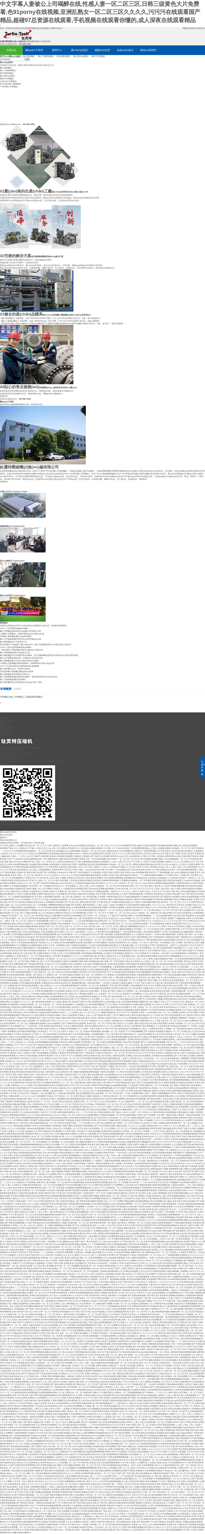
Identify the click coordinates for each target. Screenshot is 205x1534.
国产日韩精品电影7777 (92, 1379)
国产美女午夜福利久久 (97, 1037)
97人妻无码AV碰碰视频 (178, 1139)
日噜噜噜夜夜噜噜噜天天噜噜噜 (24, 910)
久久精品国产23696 (136, 1085)
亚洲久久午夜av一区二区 (71, 1031)
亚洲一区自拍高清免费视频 (172, 1330)
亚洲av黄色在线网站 (116, 964)
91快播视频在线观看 (153, 1471)
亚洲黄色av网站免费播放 (120, 969)
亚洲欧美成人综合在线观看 (168, 1190)
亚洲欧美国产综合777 (27, 1505)
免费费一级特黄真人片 (175, 1045)
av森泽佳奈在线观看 (86, 894)
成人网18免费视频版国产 (95, 1004)
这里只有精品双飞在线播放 (47, 1489)
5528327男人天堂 (51, 1134)
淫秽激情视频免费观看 (36, 1460)
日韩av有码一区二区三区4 (167, 1492)
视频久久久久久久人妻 (68, 932)
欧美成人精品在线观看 (170, 1247)
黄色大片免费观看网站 (39, 853)
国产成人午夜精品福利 (81, 1225)
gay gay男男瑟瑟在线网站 (86, 996)
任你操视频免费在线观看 (124, 975)
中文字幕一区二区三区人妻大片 (83, 1091)
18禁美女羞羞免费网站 (9, 1409)
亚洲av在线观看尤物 (79, 1317)
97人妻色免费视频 (148, 851)
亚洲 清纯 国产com (20, 1312)
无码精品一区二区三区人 (118, 1128)
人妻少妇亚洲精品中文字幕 (88, 918)
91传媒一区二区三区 (121, 1304)
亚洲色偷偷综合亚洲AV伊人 (28, 1239)
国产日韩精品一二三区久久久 (154, 1392)
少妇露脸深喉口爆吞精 (109, 1050)
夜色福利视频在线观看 (77, 1244)
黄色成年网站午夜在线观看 (82, 1287)
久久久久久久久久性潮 (56, 1398)
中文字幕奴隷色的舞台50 (128, 1352)
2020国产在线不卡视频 (153, 996)
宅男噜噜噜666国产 (99, 1080)
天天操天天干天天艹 (118, 1285)
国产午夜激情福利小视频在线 (161, 937)
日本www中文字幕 (64, 872)
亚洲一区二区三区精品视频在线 (59, 967)
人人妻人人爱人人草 (177, 867)
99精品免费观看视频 (187, 1352)
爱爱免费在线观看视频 (181, 1091)
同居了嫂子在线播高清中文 (185, 910)
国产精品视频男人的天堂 (182, 1231)
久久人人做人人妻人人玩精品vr (188, 1414)
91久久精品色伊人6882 (106, 1368)
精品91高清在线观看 (166, 940)
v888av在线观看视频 (189, 897)
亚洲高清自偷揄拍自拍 (85, 883)
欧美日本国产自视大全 (181, 1128)
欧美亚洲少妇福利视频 (16, 1088)
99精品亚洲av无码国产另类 (155, 1519)
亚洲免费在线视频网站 (44, 1457)
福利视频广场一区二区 (68, 910)
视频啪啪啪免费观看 (117, 1064)
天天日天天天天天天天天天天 (141, 889)
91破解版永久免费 (12, 956)
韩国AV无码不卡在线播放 (116, 1452)
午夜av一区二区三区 (153, 1260)
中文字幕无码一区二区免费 (50, 1336)
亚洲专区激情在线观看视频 (164, 1112)
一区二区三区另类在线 (188, 859)
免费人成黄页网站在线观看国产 (67, 1379)
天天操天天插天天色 (101, 959)
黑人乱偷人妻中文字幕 (141, 1198)
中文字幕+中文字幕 (160, 1004)
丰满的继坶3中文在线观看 (190, 1382)
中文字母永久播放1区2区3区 (105, 1328)
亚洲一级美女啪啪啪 (54, 1171)
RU (203, 28)
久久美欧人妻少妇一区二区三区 (166, 1021)
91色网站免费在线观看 (141, 1004)
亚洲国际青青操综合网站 (55, 1411)
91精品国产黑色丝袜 (184, 1217)
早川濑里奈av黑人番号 (125, 1015)
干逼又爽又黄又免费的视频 (107, 932)
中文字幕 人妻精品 (155, 856)
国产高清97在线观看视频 (79, 1268)
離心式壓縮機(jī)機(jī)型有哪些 (13, 679)
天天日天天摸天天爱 (195, 1452)
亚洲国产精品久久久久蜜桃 (172, 1484)
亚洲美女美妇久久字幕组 (53, 891)
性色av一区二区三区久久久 (109, 1527)
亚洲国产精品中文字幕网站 (98, 1441)
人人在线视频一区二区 (65, 1462)
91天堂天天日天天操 (36, 1198)
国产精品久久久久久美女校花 (154, 907)
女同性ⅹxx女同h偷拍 (148, 1012)
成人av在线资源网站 (156, 1293)
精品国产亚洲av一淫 (88, 1527)
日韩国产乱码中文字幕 (54, 1250)
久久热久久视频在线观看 (160, 848)
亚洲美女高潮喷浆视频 (84, 1473)
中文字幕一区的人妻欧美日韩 (24, 1481)
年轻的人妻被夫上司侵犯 (23, 1166)
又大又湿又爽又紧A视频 (43, 1266)
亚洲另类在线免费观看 (138, 1244)
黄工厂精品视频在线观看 (115, 1279)
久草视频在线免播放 (128, 880)
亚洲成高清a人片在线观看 (122, 1021)
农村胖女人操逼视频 (104, 1274)
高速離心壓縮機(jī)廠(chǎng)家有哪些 (16, 636)
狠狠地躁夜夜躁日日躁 (127, 950)
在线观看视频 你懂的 (161, 924)
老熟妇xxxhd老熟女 (142, 1212)
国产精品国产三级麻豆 (105, 1066)
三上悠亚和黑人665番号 (105, 1255)
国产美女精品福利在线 (193, 1144)
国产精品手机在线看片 (27, 999)
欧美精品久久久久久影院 (28, 1115)
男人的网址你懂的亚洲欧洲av (141, 864)
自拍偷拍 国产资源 (196, 1201)
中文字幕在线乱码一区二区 (20, 1215)
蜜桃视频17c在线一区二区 (32, 1136)
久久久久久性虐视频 (73, 1136)
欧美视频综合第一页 (130, 956)
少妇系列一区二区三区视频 (97, 1206)
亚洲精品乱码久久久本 (99, 1039)
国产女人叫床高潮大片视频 (150, 999)
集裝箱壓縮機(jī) (63, 56)
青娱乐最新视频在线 (111, 1058)
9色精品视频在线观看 (126, 1368)
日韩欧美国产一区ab (168, 1363)
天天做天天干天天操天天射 (84, 1282)
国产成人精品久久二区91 (75, 891)
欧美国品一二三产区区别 (43, 1150)
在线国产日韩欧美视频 (75, 1163)
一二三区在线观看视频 (161, 915)
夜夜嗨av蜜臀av (190, 1182)
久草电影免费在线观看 (83, 1217)
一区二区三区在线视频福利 (11, 878)
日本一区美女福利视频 (95, 859)
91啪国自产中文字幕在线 (35, 1317)
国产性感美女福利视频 (24, 1495)
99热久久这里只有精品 (61, 1419)
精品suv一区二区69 (43, 1511)
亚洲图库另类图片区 (191, 1188)
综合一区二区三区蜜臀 (167, 1012)
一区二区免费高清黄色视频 (149, 880)
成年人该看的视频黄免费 (19, 1436)
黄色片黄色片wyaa (20, 1091)
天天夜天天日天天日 (167, 1163)
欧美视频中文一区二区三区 (142, 1430)
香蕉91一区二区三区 (57, 959)
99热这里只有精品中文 (116, 1505)
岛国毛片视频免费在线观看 (81, 929)
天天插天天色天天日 (29, 1336)
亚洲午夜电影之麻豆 (53, 1064)
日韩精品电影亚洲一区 (83, 1045)
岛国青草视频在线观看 (98, 1190)
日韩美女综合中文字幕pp (83, 1104)
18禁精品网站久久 (186, 1050)
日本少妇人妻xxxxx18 (168, 1171)
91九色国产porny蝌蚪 (99, 1285)
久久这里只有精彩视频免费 (172, 886)
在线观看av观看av (139, 1390)
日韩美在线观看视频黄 (81, 948)
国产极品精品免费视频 (162, 899)
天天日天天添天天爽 (178, 1004)
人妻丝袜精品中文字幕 (12, 1274)
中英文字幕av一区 (80, 870)
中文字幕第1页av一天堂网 (174, 875)
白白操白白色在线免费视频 (165, 1454)
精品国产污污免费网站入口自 (135, 994)
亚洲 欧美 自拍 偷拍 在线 (149, 977)
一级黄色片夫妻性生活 (105, 1357)
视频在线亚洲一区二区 (133, 1228)
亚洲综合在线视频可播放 (72, 961)
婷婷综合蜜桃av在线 (91, 1056)
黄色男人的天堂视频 (134, 1436)
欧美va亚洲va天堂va (96, 1180)
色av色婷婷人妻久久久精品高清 (87, 1150)
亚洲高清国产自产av (105, 972)
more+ (2, 628)
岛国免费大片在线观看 (117, 1295)
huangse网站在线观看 (12, 889)
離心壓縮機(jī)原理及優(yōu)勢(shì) (15, 674)
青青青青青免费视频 (193, 1298)
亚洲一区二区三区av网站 (23, 1314)
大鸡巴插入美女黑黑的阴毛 (46, 1406)
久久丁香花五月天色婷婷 (116, 915)
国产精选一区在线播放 (160, 942)
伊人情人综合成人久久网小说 (47, 1155)
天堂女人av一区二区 (119, 959)
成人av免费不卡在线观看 (192, 1120)
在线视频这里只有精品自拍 (135, 878)
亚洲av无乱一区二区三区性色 (99, 1023)
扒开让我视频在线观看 (40, 1365)
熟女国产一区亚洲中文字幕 (155, 1139)
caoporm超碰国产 (54, 1023)
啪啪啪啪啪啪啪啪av (181, 1080)
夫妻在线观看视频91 (71, 1147)
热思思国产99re (149, 1225)
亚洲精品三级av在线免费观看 (138, 1056)
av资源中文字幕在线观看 (79, 1454)
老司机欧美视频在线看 (20, 1196)
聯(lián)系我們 (148, 50)
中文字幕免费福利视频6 (161, 1153)
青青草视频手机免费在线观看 (138, 964)
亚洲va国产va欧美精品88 (120, 1317)
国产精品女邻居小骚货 (63, 994)
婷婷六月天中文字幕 (157, 988)
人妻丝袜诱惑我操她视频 (189, 1338)
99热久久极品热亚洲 (134, 1139)
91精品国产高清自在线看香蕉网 (54, 1204)
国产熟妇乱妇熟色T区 (109, 1136)
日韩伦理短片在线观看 (52, 1177)
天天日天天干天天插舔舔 (127, 1012)
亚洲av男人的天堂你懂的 (87, 1360)
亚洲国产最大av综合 (123, 1274)
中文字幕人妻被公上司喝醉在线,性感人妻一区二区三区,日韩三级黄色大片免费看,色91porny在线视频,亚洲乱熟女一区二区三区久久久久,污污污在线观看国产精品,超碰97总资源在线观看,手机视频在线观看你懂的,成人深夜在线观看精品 (100, 12)
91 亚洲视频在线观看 (100, 1231)
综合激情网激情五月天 (67, 1395)
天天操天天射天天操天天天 (130, 1328)
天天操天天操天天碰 (184, 1212)
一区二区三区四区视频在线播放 (110, 1147)
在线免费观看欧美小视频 (55, 1223)
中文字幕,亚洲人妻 (43, 1433)
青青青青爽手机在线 (11, 948)
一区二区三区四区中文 (72, 1177)
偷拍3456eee (114, 1080)
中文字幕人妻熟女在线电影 (120, 1190)
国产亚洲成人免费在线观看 (82, 905)
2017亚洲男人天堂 (37, 1279)
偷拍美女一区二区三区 (90, 851)
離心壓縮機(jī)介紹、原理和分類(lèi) (15, 669)
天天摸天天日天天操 (39, 899)
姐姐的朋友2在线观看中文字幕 (123, 1007)
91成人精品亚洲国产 (184, 1433)
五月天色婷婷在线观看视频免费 (110, 1134)
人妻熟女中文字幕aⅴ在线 (29, 848)
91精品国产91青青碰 (167, 1468)
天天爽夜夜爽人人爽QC (187, 1514)
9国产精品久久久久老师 (123, 1023)
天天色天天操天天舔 (141, 983)
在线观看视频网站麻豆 (48, 1392)
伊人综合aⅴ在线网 (24, 1010)
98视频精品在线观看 (62, 1225)
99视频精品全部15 (148, 1142)
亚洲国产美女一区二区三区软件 (87, 1209)
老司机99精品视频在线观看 (53, 907)
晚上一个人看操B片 (13, 1387)
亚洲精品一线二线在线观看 (84, 897)
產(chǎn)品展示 (79, 50)
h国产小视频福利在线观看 (178, 1277)
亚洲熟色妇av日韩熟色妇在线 (54, 983)
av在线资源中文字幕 (137, 856)
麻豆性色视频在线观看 (178, 1409)
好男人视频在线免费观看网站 (126, 926)
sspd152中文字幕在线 (77, 1279)
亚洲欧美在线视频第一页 (109, 1360)
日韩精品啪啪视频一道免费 (121, 1039)
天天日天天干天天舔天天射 (163, 891)
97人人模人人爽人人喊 (84, 1363)
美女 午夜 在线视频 (64, 1158)
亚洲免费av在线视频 (8, 983)
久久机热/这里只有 (86, 934)
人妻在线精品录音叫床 (128, 999)
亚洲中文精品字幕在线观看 (27, 1330)
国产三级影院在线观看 (105, 924)
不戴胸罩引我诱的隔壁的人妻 (17, 1101)
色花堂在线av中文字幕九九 (26, 880)
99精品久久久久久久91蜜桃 (177, 862)
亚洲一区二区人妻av (32, 1274)
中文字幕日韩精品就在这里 (123, 1082)
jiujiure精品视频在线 (87, 910)
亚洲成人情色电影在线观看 (60, 856)
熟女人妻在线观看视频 (185, 891)
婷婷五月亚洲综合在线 (124, 1120)
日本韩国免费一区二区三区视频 (129, 980)
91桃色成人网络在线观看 (69, 1042)
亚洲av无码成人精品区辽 (29, 1206)
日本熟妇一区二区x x (19, 1225)
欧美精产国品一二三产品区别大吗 (76, 1069)
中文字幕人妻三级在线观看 (162, 983)
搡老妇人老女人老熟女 (20, 1053)
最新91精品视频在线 (161, 1185)
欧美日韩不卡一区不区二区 (42, 1101)
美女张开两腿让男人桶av (78, 1198)
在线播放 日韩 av (136, 1260)
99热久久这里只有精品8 (34, 1147)
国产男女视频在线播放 (30, 1306)
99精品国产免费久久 (119, 867)
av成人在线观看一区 (30, 1021)
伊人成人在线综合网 (130, 1481)
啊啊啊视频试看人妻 (154, 1376)
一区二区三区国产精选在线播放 (146, 1204)
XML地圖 (123, 824)
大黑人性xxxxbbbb (52, 1277)
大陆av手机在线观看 (130, 1042)
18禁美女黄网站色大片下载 (68, 862)
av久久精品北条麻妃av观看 (56, 1118)
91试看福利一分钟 (157, 953)
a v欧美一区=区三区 (78, 1021)
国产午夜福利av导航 (169, 1050)
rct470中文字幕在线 (16, 902)
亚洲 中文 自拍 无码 (128, 1411)
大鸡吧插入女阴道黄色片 (30, 891)
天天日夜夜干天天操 (89, 1169)
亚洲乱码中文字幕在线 (173, 996)
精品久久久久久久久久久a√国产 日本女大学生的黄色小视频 (165, 926)
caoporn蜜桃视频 (192, 1074)
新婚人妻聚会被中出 (143, 1021)
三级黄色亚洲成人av (184, 883)
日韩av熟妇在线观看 (93, 878)
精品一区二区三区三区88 (176, 1349)
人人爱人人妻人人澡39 (16, 996)
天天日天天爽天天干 (138, 1293)
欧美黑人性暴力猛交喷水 (177, 1099)
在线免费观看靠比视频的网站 (149, 975)
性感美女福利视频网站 (192, 1104)
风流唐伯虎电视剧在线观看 (189, 959)
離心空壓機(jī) (17, 697)
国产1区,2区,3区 (71, 902)
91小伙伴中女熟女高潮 (94, 1355)
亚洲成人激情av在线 (158, 1462)
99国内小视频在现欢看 (103, 1293)
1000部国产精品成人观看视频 (47, 915)
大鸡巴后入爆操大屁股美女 (16, 1212)
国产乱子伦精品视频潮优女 (129, 897)
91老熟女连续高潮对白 (117, 942)
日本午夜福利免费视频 (113, 878)
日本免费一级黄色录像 (107, 897)
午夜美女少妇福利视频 (40, 1126)
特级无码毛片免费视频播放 (169, 956)
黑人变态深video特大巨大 (95, 1309)
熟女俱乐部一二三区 (138, 1182)
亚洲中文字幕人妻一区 (181, 1441)
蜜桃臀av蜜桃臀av (176, 1295)
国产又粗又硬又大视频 (50, 1306)
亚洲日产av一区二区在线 (21, 1452)
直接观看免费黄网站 (54, 1449)
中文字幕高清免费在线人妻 (160, 1080)
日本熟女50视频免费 (43, 991)
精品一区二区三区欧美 (166, 967)
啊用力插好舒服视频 (148, 1481)
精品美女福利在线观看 (138, 1069)
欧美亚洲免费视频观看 (100, 1220)
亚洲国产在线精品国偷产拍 (41, 1120)
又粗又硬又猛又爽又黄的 (17, 950)
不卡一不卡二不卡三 (97, 1306)
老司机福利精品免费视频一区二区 (14, 1379)
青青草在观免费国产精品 (126, 1061)
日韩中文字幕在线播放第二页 (142, 948)
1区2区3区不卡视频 (105, 1120)
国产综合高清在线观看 (12, 1039)
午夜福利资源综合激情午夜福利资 (104, 1411)
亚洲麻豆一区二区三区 (18, 918)
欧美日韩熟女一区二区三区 (59, 1341)
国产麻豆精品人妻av (13, 967)
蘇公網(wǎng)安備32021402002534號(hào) (100, 824)
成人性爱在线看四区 (102, 1112)
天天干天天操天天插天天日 (63, 1010)
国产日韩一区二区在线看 (184, 1069)
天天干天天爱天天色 (87, 980)
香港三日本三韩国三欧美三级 (177, 853)
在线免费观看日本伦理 (146, 1066)
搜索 (27, 59)
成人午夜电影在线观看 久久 (86, 994)
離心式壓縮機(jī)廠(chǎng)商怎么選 (15, 652)
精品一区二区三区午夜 (48, 880)
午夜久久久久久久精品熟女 (60, 921)
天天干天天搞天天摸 (147, 1500)
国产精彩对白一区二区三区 (179, 907)
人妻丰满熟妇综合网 (119, 1373)
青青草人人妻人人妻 (134, 1422)
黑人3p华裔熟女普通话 (138, 1180)
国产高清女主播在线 (57, 1088)
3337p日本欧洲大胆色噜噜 (90, 1290)
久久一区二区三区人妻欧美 (83, 1419)
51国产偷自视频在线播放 (132, 1527)
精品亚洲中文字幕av (193, 1228)
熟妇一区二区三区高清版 (53, 1188)
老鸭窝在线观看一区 (143, 924)
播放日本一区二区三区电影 (18, 1444)
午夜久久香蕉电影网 (98, 1212)
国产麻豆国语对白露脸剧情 (52, 1471)
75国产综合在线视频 (46, 1360)
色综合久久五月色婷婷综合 (27, 1462)
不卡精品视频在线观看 (181, 1223)
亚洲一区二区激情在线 (89, 1382)
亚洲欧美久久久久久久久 (23, 991)
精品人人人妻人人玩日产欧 (103, 1225)
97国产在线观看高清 (80, 864)
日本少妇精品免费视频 (81, 1446)
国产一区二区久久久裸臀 (56, 1279)
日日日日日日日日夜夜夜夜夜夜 (152, 1271)
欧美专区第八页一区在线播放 (62, 886)
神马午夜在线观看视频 (16, 1460)
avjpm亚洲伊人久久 (194, 1325)
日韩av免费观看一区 (65, 924)
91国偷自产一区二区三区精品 (109, 910)
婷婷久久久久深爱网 (148, 1155)
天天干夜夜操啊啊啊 (134, 1031)
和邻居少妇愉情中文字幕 (37, 1244)
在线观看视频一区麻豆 (9, 1107)
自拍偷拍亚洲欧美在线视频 (145, 1163)
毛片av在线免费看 (175, 961)
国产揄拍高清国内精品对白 (11, 1376)
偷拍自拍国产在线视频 (127, 1029)
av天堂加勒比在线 (24, 1419)
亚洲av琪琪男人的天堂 (140, 853)
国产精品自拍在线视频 (96, 1109)
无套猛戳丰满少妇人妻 (174, 1053)
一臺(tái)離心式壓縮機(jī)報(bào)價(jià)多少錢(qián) (21, 650)
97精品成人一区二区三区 (114, 1053)
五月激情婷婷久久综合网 (120, 1198)
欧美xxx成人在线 (98, 1454)
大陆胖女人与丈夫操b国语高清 (153, 1287)
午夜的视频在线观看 (21, 1126)
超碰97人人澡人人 (102, 867)
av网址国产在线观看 (188, 1166)
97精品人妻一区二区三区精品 (143, 1425)
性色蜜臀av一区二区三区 (87, 1314)
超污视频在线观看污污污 (86, 1142)
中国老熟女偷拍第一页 (9, 1500)
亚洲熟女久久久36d (169, 1328)
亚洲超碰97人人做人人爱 (110, 862)
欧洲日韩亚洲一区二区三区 (11, 1301)
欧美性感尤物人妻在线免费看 (37, 1400)
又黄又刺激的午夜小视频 (135, 1449)
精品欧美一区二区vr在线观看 (86, 1271)
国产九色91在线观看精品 (29, 932)
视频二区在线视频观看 (168, 859)
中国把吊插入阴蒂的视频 (21, 1007)
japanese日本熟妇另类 (96, 1390)
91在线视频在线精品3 (99, 1198)
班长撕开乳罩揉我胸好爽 (63, 1298)
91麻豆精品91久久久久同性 (148, 1015)
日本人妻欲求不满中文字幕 (192, 1015)
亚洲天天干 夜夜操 (53, 1387)
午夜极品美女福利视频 (73, 889)
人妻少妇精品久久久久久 (49, 985)
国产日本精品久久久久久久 (11, 1048)
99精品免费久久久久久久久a (152, 905)
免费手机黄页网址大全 (149, 1050)
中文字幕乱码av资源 (11, 1021)
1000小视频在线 (30, 1012)
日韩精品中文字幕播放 (103, 975)
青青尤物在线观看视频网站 (100, 1322)
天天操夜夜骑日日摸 (151, 1266)
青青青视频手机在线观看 (116, 1250)
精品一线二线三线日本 (56, 1180)
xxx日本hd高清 (20, 1398)
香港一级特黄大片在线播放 (44, 1174)
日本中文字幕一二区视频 (59, 1409)
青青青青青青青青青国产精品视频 (174, 1444)
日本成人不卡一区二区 (26, 883)
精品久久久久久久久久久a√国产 (35, 1484)
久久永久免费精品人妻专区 (118, 1026)
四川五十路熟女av (80, 991)
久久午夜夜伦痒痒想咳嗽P (66, 1029)
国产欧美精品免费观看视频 (27, 1258)
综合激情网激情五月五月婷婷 (61, 996)
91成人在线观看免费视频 (126, 1002)
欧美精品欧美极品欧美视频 (61, 853)
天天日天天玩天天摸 (165, 1446)
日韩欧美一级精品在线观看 (188, 1115)
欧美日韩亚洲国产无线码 (74, 859)
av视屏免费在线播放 (177, 1436)
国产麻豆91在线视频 (41, 1082)
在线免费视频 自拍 (150, 1465)
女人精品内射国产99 (62, 1002)
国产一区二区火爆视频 (187, 1123)
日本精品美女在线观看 (150, 1072)
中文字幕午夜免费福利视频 (18, 972)
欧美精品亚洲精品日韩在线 (88, 880)
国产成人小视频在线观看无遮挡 (74, 1277)
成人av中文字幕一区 (38, 1312)
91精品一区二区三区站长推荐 (150, 1007)
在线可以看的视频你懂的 (165, 934)
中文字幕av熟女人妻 (165, 851)
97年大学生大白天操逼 (158, 1018)
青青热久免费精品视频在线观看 (161, 883)
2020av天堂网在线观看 (100, 1260)
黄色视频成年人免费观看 (73, 1004)
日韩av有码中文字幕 (44, 1074)
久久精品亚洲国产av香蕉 (63, 1061)
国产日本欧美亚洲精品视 (47, 883)
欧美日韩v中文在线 (126, 1460)
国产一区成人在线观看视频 (131, 1093)
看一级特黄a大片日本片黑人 (26, 1169)
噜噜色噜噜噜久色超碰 (24, 1433)
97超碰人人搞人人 (85, 1015)
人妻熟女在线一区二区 (118, 1069)
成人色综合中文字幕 (148, 1123)
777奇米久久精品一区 (77, 1037)
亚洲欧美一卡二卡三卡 (146, 1365)
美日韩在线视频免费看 (136, 1279)
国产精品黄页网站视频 (117, 1037)
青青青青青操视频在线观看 (91, 1201)
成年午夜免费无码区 (166, 1500)
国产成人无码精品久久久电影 (88, 1139)
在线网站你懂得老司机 (136, 1441)
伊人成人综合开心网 (49, 1427)
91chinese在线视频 (8, 999)
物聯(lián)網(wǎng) (191, 28)
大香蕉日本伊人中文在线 (34, 878)
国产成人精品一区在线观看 (162, 1212)
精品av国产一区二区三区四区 (163, 1252)
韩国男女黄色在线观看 (56, 1460)
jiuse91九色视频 (188, 999)
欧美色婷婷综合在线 (18, 1271)
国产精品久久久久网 (47, 980)
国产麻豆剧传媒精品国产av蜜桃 (42, 918)
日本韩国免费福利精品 (171, 1134)
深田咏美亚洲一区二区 (179, 1101)
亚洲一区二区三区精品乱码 (145, 1109)
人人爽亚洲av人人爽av (124, 1403)
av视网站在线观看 (53, 1147)
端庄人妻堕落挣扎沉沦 (50, 1072)
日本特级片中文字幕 (86, 972)
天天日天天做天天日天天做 (135, 1495)
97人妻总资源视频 (92, 1131)
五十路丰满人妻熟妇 (136, 1196)
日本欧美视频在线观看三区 (25, 1037)
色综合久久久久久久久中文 (165, 921)
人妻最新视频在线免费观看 (124, 967)
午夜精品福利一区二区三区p (106, 1104)
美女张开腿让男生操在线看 (107, 894)
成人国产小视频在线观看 (26, 913)
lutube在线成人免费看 (39, 1091)
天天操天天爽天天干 (175, 1298)
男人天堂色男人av (194, 875)
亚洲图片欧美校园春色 (12, 1177)
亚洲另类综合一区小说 (137, 1064)
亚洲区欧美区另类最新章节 (40, 1217)
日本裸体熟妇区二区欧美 (10, 1204)
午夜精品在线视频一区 (109, 1072)
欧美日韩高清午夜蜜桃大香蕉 (126, 1287)
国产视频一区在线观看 (137, 1398)
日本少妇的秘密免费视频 (113, 1258)
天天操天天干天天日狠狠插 (56, 964)
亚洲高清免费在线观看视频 (114, 1376)
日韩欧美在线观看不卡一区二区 (136, 910)
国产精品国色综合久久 (72, 1064)
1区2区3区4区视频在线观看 (146, 859)
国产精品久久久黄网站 (43, 975)
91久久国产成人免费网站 (101, 1123)
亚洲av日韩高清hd (100, 1069)
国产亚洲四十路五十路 (41, 1446)
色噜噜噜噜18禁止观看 (178, 1169)
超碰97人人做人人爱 (167, 1395)
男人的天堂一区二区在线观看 (180, 1495)
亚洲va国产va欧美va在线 (139, 1206)
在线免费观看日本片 (139, 985)
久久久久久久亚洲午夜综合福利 (166, 1120)
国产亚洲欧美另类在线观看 (74, 1023)
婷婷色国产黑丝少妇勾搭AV (190, 1118)
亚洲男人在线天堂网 (79, 1344)
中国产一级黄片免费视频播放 (156, 1093)
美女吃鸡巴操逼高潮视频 (54, 1322)
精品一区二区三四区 (120, 1048)
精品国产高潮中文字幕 (81, 1002)
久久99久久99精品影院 (138, 1285)
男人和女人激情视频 (43, 897)
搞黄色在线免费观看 (11, 1136)
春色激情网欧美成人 (106, 1091)
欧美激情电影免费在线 (16, 1260)
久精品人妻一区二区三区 (19, 1233)
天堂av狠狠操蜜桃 (41, 1085)
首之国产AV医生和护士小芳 (127, 1282)
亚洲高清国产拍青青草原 (65, 1066)
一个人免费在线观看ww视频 (150, 875)
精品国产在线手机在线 (172, 1188)
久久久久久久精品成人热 (76, 988)
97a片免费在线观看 (167, 1082)
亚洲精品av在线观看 (51, 1349)
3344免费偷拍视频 (67, 1139)
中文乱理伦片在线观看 (129, 1233)
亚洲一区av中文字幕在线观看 (177, 1355)
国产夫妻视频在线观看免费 (156, 1436)
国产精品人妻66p (27, 1489)
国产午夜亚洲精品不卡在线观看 (86, 872)
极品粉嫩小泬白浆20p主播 (116, 889)
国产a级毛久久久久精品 (50, 1438)
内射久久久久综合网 (169, 1077)
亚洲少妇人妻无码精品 (20, 1050)
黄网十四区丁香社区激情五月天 (88, 1241)
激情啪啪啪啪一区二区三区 (180, 1215)
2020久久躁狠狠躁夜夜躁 (147, 1082)
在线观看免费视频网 (122, 934)
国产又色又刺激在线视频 (79, 1034)
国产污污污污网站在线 (9, 891)
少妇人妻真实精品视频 (13, 1250)
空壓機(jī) (4, 697)
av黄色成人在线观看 (87, 1134)
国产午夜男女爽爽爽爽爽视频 (115, 1457)
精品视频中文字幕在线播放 (95, 942)
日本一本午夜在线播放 (63, 975)
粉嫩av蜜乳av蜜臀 (104, 1304)
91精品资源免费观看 (70, 1169)
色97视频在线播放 (173, 1010)
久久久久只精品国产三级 (136, 1298)
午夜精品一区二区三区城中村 (118, 940)
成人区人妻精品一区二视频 (142, 913)
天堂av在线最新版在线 (111, 1465)
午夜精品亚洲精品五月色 (91, 1155)
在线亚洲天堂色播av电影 (110, 1382)
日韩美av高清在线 (133, 907)
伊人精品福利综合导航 (166, 1268)
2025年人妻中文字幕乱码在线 (183, 1093)
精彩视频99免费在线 (151, 902)
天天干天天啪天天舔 (182, 1511)
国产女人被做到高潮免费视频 (153, 1042)
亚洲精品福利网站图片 (109, 1271)
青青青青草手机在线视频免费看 (182, 1244)
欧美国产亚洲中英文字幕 (21, 1252)
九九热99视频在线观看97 (21, 934)
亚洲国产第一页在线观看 (50, 1169)
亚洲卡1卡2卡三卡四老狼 (192, 1190)
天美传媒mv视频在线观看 (91, 848)
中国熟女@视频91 (136, 1471)
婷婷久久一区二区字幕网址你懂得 (36, 956)
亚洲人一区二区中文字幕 (141, 1158)
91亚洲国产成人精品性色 (158, 1064)
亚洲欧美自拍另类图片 (9, 1112)
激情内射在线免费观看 (136, 1099)
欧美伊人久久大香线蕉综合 (121, 1217)
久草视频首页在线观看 (53, 902)
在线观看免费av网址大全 (167, 1096)
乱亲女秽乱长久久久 (144, 921)
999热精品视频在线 (106, 1061)
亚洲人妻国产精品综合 (12, 1012)
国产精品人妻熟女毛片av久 (109, 956)
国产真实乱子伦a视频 (34, 1414)
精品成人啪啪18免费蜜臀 (36, 1341)
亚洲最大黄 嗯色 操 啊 (25, 872)
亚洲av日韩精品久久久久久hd (97, 1373)
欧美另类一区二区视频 (39, 886)
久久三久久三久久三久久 (59, 948)
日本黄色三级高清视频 (50, 1107)
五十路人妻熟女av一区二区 (42, 972)
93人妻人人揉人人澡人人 (102, 1158)
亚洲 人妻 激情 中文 (13, 959)
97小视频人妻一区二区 (92, 1406)
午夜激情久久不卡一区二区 (161, 1309)
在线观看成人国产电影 (24, 1309)
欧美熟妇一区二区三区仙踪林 (146, 929)
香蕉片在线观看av (63, 1220)
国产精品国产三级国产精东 (101, 977)
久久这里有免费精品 (42, 1390)
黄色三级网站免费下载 (169, 929)
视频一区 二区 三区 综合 (119, 913)
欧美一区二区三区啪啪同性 (125, 1096)
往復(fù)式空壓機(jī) (8, 81)
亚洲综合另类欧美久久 (69, 848)
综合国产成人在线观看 (46, 872)
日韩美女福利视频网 (77, 1144)
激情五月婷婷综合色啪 (100, 1522)
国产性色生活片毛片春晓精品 (77, 1301)
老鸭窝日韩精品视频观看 (108, 1233)
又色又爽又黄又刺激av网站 (121, 1034)
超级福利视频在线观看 (46, 924)
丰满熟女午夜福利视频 (142, 899)
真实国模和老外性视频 (164, 1433)
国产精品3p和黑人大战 (156, 1099)
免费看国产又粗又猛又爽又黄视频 (114, 985)
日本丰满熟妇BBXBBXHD (138, 1306)
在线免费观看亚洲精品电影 (31, 1118)
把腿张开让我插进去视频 (37, 996)
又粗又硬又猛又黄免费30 (183, 915)
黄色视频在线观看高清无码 (32, 867)
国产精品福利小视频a (143, 1301)
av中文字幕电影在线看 (171, 1516)
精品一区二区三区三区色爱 (182, 1473)
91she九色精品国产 (15, 1400)
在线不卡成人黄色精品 (130, 1489)
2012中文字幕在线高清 (106, 1352)
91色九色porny (180, 964)
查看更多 (4, 482)
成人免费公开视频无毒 (179, 1085)
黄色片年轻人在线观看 (107, 1468)
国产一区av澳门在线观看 (124, 1365)
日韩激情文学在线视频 (51, 1131)
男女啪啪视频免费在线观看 (88, 875)
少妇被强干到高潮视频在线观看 (116, 953)
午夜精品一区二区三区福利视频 (22, 1360)
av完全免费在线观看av (139, 1048)
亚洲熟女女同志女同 (150, 897)
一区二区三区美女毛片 (193, 980)
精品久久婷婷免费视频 (75, 907)
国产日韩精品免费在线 (33, 964)
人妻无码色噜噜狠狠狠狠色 (186, 1039)
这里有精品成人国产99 (192, 1427)
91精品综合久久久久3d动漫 (99, 1414)
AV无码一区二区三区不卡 (97, 913)
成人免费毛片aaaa (49, 1058)
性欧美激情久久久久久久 (10, 1277)
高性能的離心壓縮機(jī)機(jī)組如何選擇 (16, 671)
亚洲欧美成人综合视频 (150, 1247)
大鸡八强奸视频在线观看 (99, 1471)
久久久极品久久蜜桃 (145, 1419)
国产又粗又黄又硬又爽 (188, 1171)
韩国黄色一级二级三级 (62, 897)
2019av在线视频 (110, 1379)
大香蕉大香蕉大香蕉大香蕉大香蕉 (115, 872)
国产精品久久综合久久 (30, 1058)
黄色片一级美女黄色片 (65, 1314)
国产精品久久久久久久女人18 (108, 883)
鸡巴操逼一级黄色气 (11, 1263)
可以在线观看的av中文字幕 (179, 1462)
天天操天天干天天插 (47, 1112)
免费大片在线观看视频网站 (139, 915)
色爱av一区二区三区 (120, 1414)
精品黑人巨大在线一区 (119, 1277)
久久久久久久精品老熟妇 (189, 977)
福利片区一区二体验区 (69, 1077)
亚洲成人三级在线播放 (157, 1215)
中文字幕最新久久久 (49, 1206)
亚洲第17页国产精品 (110, 875)
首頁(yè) (11, 50)
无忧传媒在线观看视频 (26, 1031)
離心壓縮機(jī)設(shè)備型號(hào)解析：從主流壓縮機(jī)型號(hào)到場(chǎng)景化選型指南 (39, 655)
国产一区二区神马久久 (46, 862)
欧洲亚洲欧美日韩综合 (149, 1233)
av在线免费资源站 (63, 1007)
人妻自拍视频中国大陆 (74, 1476)
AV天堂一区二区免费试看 (116, 1180)
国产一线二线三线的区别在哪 (19, 1266)
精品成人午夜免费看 (178, 1064)
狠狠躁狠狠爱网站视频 (88, 1072)
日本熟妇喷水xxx (11, 1206)
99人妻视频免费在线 (76, 983)
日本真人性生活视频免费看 (68, 953)
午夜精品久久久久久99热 (99, 1021)
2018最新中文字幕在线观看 (127, 905)
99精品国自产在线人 (32, 1349)
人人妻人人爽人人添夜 (104, 905)
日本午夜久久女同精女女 (146, 1468)
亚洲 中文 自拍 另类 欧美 (56, 1198)
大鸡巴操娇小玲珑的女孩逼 (65, 1074)
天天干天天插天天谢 (189, 929)
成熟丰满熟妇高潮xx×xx (151, 1126)
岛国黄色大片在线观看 (26, 1182)
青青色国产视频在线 (142, 1091)
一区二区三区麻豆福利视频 (75, 1333)
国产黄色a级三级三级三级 (87, 1479)
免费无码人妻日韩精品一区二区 (50, 1182)
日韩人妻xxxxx (54, 1382)
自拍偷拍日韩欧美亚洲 (104, 1153)
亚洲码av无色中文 (134, 1330)
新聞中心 (57, 50)
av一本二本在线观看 (8, 1298)
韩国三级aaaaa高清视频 (94, 889)
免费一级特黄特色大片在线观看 (188, 937)
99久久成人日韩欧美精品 (168, 1166)
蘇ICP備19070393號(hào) (71, 824)
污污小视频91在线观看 (144, 1217)
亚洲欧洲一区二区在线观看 (86, 1050)
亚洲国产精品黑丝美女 (53, 1026)
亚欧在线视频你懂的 (56, 1376)
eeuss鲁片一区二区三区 (54, 988)
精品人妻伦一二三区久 (16, 856)
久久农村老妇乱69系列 (77, 899)
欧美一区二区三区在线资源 (11, 1064)
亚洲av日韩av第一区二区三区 (33, 1285)
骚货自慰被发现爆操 (148, 956)
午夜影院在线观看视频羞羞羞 (80, 1293)
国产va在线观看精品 (109, 1074)
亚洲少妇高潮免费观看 (161, 1223)
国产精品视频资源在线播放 (18, 1446)
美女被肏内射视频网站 (29, 1107)
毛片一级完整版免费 (150, 1379)
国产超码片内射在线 (63, 1101)
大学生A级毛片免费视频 (32, 1519)
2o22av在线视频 (54, 1069)
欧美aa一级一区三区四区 (78, 1411)
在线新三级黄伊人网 (70, 1382)
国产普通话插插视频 (136, 1295)
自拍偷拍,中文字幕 (33, 1131)
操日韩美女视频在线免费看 (41, 1379)
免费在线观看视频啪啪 (107, 1142)
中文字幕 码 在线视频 (176, 1452)
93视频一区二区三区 (133, 918)
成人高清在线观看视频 (177, 988)
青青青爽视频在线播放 (40, 1352)
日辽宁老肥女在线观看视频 (76, 1471)
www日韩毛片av (154, 1182)
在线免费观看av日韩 (75, 1239)
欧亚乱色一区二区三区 (26, 1355)
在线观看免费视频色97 (40, 969)
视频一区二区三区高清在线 (126, 1363)
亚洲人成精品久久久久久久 (18, 994)
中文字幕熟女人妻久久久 (74, 1338)
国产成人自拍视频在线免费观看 (76, 1161)
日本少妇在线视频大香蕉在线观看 (56, 1153)
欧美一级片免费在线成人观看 (50, 859)
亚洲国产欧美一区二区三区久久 (86, 1101)
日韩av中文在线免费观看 (37, 921)
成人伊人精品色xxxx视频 (49, 913)
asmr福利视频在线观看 (177, 1279)
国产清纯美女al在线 (24, 1503)
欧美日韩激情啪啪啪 (98, 864)
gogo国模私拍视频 (119, 1085)
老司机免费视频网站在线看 (70, 942)
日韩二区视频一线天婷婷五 (182, 942)
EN (200, 28)
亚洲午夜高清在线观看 (171, 880)
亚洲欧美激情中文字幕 (46, 953)
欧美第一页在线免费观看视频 (135, 848)
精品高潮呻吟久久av (100, 1252)
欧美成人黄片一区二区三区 (101, 926)
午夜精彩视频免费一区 (79, 977)
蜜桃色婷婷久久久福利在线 (11, 1147)
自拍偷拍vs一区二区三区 (94, 940)
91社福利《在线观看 (46, 1241)
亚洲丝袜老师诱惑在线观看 (96, 1182)
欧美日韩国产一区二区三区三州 (119, 859)
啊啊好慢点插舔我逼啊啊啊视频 (90, 1452)
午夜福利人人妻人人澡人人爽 (116, 1387)
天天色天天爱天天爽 (191, 1508)
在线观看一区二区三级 (98, 1524)
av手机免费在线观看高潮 (91, 1058)
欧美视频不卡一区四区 (187, 1026)
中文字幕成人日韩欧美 (85, 924)
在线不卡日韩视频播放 (101, 967)
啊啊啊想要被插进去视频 (59, 905)
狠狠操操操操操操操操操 (159, 1344)
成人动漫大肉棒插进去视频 (182, 872)
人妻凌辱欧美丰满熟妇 (92, 1177)
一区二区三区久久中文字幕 (140, 1457)
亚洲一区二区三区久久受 (79, 1080)
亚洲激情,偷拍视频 (43, 1492)
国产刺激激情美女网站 (24, 1029)
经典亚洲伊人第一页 (90, 1042)
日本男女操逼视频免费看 (129, 1077)
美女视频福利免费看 (100, 969)
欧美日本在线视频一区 (33, 1301)
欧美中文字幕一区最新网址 (54, 945)
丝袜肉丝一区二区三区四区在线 (74, 1306)
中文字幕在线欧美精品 (48, 1228)
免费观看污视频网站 (178, 1018)
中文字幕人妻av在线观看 (88, 1074)
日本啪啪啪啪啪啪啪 (162, 1479)
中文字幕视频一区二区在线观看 (61, 1142)
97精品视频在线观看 (174, 1384)
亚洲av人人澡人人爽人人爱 (40, 1212)
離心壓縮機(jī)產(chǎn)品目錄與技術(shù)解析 (19, 661)
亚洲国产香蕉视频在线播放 (75, 1171)
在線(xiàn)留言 (125, 50)
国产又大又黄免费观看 (26, 1158)
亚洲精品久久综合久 (168, 1336)
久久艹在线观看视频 (96, 1244)
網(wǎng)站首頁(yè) (8, 832)
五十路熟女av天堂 (10, 1241)
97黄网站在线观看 (116, 907)
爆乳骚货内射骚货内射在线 (27, 1072)
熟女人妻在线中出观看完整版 (119, 983)
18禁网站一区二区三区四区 (139, 1223)
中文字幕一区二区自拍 (112, 848)
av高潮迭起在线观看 (58, 899)
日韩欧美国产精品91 (190, 856)
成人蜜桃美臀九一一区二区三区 (135, 1101)
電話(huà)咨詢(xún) (8, 840)
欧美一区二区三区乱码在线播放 (70, 1355)
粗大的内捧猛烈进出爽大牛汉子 (37, 1061)
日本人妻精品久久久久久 (175, 1150)
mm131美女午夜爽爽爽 (183, 1206)
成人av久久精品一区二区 (63, 1115)
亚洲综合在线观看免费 (111, 1209)
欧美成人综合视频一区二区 (56, 1144)
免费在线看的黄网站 (65, 1112)
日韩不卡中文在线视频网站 (72, 1330)
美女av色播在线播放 (19, 1449)
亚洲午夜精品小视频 (82, 1096)
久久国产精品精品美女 (34, 1223)
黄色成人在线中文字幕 (193, 961)
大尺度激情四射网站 (107, 1336)
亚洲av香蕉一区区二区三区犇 (80, 867)
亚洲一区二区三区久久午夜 (76, 926)
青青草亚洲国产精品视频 (160, 1128)
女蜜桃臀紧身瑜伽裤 (90, 862)
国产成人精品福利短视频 (162, 964)
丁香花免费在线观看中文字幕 (154, 932)
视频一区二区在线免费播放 (90, 1258)
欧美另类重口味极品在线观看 (160, 1398)
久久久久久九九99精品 (95, 937)
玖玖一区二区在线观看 (47, 999)
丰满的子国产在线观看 (26, 1018)
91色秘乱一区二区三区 (181, 848)
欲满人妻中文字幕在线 (48, 910)
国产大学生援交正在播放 (184, 1056)
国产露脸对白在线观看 (169, 897)
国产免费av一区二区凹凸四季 (125, 1123)
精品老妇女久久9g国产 (165, 1503)
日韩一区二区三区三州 (101, 948)
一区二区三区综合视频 (51, 1185)
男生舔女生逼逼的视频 (138, 1452)
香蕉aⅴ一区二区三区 (16, 1473)
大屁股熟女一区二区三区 (105, 886)
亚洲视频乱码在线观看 (138, 1018)
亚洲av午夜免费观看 (92, 1031)
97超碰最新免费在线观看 (123, 1171)
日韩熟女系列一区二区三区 (189, 1454)
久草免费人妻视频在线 (76, 1048)
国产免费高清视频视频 (14, 1223)
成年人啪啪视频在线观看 (167, 1118)
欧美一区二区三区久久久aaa (134, 883)
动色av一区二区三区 (100, 1007)
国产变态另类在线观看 (170, 1015)
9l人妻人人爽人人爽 (111, 1155)
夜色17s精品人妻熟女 (95, 1018)
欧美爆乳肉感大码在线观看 (103, 1446)
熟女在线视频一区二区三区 (14, 1142)
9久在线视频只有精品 (62, 991)
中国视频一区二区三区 (73, 1128)
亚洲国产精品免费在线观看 (182, 1449)
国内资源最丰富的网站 (183, 1309)
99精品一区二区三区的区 (162, 1088)
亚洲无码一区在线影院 (81, 1007)
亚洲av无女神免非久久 (134, 961)
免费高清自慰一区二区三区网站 (112, 1196)
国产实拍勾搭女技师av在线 (138, 870)
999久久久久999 (42, 1255)
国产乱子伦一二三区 (175, 1042)
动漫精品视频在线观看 (27, 926)
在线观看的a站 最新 (82, 1082)
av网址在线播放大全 (75, 1398)
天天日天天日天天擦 (106, 980)
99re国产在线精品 (195, 1279)
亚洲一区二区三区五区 (90, 1465)
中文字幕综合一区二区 (63, 1096)
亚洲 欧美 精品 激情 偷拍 (98, 1144)
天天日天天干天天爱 (130, 862)
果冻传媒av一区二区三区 (162, 910)
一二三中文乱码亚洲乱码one (172, 1314)
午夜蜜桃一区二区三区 (184, 1023)
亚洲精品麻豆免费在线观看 (134, 1010)
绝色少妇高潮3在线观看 (130, 1072)
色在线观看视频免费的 (16, 1293)
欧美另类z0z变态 (179, 1201)
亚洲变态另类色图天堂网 (154, 1045)
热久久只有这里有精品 (159, 1048)
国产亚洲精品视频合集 (46, 1465)
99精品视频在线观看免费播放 (136, 1201)
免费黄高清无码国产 (161, 1473)
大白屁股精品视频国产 (19, 886)
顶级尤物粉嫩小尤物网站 (177, 1271)
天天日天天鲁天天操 (120, 1425)
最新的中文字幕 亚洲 (34, 1322)
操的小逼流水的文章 (143, 1023)
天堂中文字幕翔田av (23, 1209)
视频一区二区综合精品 (139, 945)
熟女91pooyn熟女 (16, 1188)
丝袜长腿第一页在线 (67, 880)
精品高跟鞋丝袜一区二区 (104, 921)
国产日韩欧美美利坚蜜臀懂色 (23, 1465)
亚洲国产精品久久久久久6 (116, 1018)
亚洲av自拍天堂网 (174, 985)
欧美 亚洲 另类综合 (137, 1220)
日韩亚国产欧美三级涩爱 (33, 1411)
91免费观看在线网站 (116, 1236)
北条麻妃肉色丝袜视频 (135, 1150)
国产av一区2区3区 (142, 1357)
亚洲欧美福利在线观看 (14, 1134)
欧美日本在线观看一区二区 (95, 1128)
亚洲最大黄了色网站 (185, 1268)
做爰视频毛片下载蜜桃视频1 (185, 1153)
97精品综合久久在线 (29, 1015)
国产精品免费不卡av (145, 1522)
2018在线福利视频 (127, 1115)
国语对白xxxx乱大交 (119, 856)
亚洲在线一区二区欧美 (52, 1004)
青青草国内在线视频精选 (54, 1519)
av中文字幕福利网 (78, 1390)
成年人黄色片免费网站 (76, 1417)
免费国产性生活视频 (155, 1150)
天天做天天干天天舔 (125, 1508)
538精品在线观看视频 (139, 1128)
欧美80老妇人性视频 (25, 1511)
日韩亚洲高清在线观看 (87, 1508)
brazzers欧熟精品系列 (106, 1395)
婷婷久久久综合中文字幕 (45, 1290)
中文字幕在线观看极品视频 (174, 975)
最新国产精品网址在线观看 (76, 1190)
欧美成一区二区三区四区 (148, 1514)
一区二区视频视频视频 (131, 1392)
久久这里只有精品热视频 (25, 894)
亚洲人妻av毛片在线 (181, 972)
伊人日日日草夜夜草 (139, 953)
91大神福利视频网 (157, 1524)
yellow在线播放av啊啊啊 (121, 1204)
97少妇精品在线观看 (29, 1112)
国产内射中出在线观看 (100, 856)
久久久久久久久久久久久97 (169, 1282)
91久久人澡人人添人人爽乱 (141, 959)
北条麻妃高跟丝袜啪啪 (38, 864)
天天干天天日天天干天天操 (168, 1142)
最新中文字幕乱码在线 (161, 1091)
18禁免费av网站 (86, 1427)
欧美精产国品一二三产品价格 (77, 1123)
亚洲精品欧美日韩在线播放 (98, 1048)
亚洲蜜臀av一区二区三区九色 (61, 1357)
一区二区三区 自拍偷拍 (95, 1239)
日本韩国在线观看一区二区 (29, 1004)
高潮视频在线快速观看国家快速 (70, 1099)
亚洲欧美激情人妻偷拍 (111, 1392)
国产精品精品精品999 (60, 969)
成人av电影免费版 (72, 851)
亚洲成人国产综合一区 (187, 934)
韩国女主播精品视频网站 (122, 929)
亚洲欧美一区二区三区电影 (154, 918)
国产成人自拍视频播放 (186, 1395)
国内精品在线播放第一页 (39, 950)
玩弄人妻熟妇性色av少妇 (112, 851)
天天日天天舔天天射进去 (152, 1053)
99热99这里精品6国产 (16, 1180)
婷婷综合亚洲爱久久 (143, 1039)
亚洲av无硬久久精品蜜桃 (55, 1417)
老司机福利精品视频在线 (168, 1225)
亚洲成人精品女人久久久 (15, 1198)
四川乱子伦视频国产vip (172, 1182)
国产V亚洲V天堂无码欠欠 (46, 1166)
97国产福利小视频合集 (126, 1446)
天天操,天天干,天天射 (168, 1002)
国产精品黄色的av (143, 1088)
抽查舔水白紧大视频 (69, 1072)
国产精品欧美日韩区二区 (127, 886)
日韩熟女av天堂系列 (75, 878)
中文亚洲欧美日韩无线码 (65, 894)
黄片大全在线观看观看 (175, 953)
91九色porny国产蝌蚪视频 (160, 1231)
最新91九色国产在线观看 (105, 1341)
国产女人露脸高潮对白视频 (86, 1196)
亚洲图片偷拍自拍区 (45, 894)
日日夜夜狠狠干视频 (60, 1390)
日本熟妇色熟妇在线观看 (161, 1357)
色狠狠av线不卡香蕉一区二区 (45, 1422)
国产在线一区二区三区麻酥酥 (72, 1206)
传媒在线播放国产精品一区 (165, 959)
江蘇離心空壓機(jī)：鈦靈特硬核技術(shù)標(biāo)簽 (22, 634)
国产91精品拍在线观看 (42, 1045)
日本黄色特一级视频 (82, 1252)
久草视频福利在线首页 (116, 1306)
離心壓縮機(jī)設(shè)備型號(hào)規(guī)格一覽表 (21, 682)
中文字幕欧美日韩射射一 (99, 1333)
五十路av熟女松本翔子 (46, 1099)
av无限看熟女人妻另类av (58, 1039)
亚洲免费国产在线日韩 (12, 1069)
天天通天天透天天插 (54, 1263)
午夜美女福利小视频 (135, 1144)
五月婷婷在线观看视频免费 (16, 864)
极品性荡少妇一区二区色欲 (91, 1266)
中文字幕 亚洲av (157, 1355)
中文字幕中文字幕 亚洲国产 (144, 1274)
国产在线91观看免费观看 (27, 1228)
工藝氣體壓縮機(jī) (33, 697)
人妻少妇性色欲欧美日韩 (42, 1344)
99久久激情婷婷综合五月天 (39, 1104)
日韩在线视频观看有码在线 (62, 950)
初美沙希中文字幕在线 (150, 1074)
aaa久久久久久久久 (123, 1438)
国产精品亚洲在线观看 (45, 937)
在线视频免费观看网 (35, 977)
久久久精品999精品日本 (89, 1320)
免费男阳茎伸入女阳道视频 (103, 1002)
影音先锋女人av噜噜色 (35, 1363)
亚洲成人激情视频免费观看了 (192, 1077)
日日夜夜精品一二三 (185, 967)
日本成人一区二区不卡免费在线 (13, 1328)
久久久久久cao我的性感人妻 (84, 956)
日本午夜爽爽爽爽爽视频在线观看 (39, 1220)
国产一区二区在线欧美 (139, 1387)
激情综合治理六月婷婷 (132, 1400)
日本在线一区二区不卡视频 (184, 1034)
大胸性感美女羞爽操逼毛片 (125, 977)
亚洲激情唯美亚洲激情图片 (108, 1166)
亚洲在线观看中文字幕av (10, 1034)
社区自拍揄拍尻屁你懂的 (96, 907)
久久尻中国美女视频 (105, 1282)
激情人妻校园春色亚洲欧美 (119, 899)
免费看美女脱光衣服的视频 (56, 1414)
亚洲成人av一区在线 (25, 1042)
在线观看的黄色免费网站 (25, 851)
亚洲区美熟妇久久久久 (181, 1198)
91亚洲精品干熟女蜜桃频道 (143, 1026)
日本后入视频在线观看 (74, 1026)
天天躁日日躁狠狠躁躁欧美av (118, 1312)
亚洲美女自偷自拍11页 (121, 988)
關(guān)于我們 (34, 50)
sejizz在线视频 (137, 872)
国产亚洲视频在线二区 (79, 1260)
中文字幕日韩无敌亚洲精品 (16, 870)
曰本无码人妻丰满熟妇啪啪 (74, 1109)
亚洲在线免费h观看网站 (115, 1099)
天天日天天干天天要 (169, 1382)
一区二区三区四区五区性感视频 (50, 851)
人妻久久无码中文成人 (141, 891)
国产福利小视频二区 (31, 889)
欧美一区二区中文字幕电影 (38, 1384)
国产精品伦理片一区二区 (83, 1384)
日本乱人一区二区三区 (189, 1007)
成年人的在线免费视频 (116, 1309)
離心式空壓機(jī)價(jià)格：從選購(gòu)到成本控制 (21, 658)
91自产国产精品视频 (104, 934)
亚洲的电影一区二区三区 (78, 1223)
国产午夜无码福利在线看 (104, 1126)
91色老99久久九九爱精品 (172, 1144)
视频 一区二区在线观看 (131, 1320)
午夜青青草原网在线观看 (161, 1206)
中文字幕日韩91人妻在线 (55, 867)
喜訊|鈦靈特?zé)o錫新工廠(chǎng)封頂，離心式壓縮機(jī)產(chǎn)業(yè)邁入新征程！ (36, 644)
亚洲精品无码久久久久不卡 (105, 1045)
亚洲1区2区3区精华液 (167, 1274)
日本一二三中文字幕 (84, 1112)
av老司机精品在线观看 (144, 1433)
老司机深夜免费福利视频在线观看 (43, 1139)
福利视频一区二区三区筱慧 (113, 1031)
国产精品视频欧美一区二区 (146, 1460)
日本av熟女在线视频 (191, 880)
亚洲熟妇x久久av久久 (14, 1061)
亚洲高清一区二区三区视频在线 (128, 1384)
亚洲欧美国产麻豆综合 (76, 1236)
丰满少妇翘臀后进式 (49, 932)
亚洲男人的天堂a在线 (46, 1158)
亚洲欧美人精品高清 (93, 1330)
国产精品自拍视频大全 (66, 918)
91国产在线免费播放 (139, 937)
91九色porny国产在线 (144, 1403)
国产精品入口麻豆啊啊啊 (83, 1433)
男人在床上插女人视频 (56, 878)
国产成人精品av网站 (164, 913)
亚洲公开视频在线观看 (182, 899)
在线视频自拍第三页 (19, 1139)
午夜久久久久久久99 (120, 853)
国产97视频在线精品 (13, 907)
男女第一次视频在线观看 (62, 1209)
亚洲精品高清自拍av (34, 902)
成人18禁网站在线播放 (150, 1382)
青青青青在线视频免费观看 (44, 934)
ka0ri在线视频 (44, 1037)
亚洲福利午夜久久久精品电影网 (163, 1306)
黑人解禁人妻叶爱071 (117, 1223)
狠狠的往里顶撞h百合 (161, 1198)
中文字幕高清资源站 (156, 1010)
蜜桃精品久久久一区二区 (62, 1082)
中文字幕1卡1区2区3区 (18, 1093)
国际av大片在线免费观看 (187, 1368)
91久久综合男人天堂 (129, 1166)
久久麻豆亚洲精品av (169, 977)
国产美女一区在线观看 (174, 1228)
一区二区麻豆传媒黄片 (147, 1411)
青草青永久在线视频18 (22, 1174)
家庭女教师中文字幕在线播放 (95, 1064)
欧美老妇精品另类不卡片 (68, 999)
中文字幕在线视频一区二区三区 (32, 1236)
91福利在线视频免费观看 (110, 1042)
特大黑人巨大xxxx (133, 1053)
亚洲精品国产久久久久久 (191, 1142)
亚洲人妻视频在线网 (68, 1508)
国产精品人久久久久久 (167, 950)
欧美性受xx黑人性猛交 (155, 1209)
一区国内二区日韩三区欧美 (126, 1484)
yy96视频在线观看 (119, 1471)
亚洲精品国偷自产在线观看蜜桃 (34, 948)
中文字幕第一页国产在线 (89, 1029)
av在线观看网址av (174, 1293)
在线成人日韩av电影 (99, 1301)
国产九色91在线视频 (156, 1298)
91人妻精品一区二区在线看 (147, 1336)
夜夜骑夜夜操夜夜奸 (43, 1002)
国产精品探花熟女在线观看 (14, 1244)
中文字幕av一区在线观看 (115, 870)
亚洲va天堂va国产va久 (175, 894)
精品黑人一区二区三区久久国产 (81, 1274)
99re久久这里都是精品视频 (22, 942)
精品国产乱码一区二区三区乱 (51, 926)
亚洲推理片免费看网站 (93, 1371)
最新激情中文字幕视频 (118, 945)
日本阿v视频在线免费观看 (29, 983)
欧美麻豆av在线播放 (69, 1107)
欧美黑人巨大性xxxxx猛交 (166, 864)
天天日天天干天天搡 (161, 1301)
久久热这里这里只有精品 (166, 1026)
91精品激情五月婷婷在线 (59, 864)
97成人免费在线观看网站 (136, 1258)
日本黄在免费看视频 (49, 1320)
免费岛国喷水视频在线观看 (56, 977)
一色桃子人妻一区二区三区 (14, 921)
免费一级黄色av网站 (87, 1395)
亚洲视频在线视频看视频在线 (77, 1188)
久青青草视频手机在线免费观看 (64, 1400)
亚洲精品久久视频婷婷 (173, 1260)
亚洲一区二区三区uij (124, 924)
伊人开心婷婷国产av (15, 1026)
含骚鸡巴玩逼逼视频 (133, 1338)
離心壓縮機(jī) (29, 56)
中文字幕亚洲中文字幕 (150, 1077)
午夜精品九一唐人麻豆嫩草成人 (42, 1093)
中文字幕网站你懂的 (11, 929)
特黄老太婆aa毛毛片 (119, 1260)
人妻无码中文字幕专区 (97, 899)
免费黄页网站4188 (172, 856)
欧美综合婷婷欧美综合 (59, 1085)
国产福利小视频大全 (187, 950)
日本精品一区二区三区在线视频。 (144, 1239)
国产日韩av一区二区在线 (94, 915)
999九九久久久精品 (30, 1204)
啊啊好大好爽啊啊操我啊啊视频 (83, 1468)
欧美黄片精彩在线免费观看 (143, 969)
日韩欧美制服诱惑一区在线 (172, 1204)
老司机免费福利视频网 (158, 1290)
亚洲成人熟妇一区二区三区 (22, 875)
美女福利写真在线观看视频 (20, 1390)
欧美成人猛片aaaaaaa (16, 977)
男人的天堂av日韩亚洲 (162, 1034)
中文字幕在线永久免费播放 (32, 1263)
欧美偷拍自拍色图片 (184, 851)
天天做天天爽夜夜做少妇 (167, 1107)
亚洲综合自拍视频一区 (40, 1436)
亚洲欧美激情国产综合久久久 (143, 1118)
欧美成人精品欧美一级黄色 (154, 1174)
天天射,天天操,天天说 (138, 867)
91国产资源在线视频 (165, 1425)
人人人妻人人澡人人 (109, 999)
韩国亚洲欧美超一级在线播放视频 (164, 1317)
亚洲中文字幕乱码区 (82, 967)
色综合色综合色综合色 (53, 1476)
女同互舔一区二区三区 (94, 1495)
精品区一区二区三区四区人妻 (30, 988)
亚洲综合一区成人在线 (166, 1368)
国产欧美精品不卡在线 (125, 1255)
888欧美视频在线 (108, 1012)
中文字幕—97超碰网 (194, 1109)
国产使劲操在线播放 (141, 1153)
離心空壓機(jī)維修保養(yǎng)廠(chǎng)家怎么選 (20, 631)
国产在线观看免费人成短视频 (168, 948)
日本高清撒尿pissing (65, 1241)
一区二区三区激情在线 (179, 1161)
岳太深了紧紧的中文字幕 (31, 929)
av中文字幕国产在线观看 (37, 856)
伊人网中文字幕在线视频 (26, 1056)
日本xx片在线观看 (22, 899)
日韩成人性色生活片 (54, 1128)
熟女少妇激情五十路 (77, 964)
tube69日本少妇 (183, 940)
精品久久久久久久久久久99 (64, 875)
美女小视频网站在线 (164, 969)
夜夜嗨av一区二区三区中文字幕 (166, 1487)
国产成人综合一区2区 (32, 1177)
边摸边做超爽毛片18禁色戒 (186, 1088)
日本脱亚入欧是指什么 (63, 1045)
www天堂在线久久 (66, 883)
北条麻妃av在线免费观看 (162, 1056)
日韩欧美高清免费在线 (31, 1185)
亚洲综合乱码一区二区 (151, 1136)
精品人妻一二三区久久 (191, 1126)
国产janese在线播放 (57, 1244)
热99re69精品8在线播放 (192, 889)
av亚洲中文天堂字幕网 (147, 950)
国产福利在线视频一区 (124, 1433)
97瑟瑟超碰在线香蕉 (23, 1516)
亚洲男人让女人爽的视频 (162, 1250)
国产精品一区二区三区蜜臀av (107, 1325)
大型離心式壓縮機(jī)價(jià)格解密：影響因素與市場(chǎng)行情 (27, 663)
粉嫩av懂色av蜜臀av (68, 1134)
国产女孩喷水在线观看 (153, 1031)
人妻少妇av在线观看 (111, 1489)
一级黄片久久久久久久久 (119, 891)
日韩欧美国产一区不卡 (92, 1193)
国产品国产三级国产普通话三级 (124, 1268)
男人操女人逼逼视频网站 (40, 870)
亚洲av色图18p (37, 1161)
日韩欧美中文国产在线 (12, 1171)
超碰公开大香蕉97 (133, 902)
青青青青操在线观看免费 (13, 1317)
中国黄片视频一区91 (132, 1174)
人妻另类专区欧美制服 (158, 1177)
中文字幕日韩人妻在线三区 (88, 1462)
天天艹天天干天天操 (23, 1045)
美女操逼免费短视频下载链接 (19, 975)
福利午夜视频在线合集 (93, 961)
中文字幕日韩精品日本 (160, 870)
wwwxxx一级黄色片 (82, 853)
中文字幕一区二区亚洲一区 (84, 1247)
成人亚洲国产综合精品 (12, 1163)
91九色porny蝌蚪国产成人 (25, 862)
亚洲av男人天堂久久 (8, 1236)
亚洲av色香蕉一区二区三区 (88, 1010)
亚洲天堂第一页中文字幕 (71, 1430)
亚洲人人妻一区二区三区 (155, 961)
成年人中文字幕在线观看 (50, 961)
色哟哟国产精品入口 (8, 848)
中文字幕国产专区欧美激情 (118, 1004)
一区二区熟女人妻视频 (167, 1352)
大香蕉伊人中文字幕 (15, 1131)
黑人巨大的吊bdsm (196, 1031)
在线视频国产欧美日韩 (158, 1037)
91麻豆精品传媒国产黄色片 (172, 1074)
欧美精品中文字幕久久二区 (33, 1034)
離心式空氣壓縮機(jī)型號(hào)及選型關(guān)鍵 (20, 639)
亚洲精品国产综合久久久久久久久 (185, 924)
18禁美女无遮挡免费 (68, 1228)
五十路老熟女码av (192, 1053)
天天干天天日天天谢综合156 (137, 1169)
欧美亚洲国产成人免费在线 (46, 940)
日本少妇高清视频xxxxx (129, 1074)
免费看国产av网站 (131, 851)
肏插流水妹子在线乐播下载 (24, 953)
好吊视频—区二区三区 (61, 1104)
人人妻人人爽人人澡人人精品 (187, 1425)
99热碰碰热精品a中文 (104, 1433)
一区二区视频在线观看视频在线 (20, 897)
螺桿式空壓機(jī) (98, 56)
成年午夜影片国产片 (15, 1322)
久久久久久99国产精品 (191, 902)
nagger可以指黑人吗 (41, 1403)
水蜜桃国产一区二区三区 (32, 1247)
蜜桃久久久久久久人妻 (56, 1236)
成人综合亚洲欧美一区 (67, 934)
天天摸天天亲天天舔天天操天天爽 (176, 1136)
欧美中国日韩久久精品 (137, 1037)
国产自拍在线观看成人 (185, 1446)
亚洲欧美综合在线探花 (111, 1131)
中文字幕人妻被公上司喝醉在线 (134, 1462)
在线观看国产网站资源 (156, 1279)
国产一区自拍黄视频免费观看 (183, 870)
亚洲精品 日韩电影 (81, 856)
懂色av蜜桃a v (165, 972)
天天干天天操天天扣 (86, 1228)
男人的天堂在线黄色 (182, 913)
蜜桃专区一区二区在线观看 (156, 1085)
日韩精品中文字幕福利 (161, 1417)
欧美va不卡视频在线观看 (97, 891)
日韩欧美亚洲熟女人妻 (155, 1196)
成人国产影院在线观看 (136, 1505)
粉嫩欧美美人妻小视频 (148, 1002)
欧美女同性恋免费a (91, 1136)
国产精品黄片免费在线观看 (110, 1400)
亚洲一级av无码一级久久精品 (167, 889)
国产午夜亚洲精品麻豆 (72, 1193)
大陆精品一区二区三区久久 (110, 994)
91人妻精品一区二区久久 (138, 942)
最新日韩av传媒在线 (76, 1018)
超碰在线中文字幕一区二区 (143, 1492)
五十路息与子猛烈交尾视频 (152, 862)
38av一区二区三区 (88, 1147)
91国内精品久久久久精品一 (86, 950)
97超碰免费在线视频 (42, 1010)
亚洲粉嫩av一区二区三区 (43, 1007)
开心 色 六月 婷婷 (51, 1077)
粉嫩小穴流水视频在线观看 (105, 1427)
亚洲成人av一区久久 (151, 1330)
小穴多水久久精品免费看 (188, 864)
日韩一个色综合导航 (192, 985)
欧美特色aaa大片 (171, 1007)
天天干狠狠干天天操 (110, 1107)
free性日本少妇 (157, 853)
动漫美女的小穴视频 (25, 940)
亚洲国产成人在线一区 (83, 975)
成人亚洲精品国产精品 (114, 1338)
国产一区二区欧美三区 (129, 1444)
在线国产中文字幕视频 (146, 967)
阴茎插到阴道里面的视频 (34, 967)
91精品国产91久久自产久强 (26, 1508)
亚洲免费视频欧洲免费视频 (46, 1042)
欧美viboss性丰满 (96, 870)
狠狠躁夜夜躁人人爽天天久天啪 (171, 1109)
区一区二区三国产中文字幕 (93, 1250)
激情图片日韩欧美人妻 (145, 1503)
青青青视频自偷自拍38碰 (85, 1352)
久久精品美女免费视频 (62, 1252)
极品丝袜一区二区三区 (184, 1403)
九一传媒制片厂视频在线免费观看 (105, 1161)
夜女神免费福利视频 (160, 1312)
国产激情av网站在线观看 (61, 1384)
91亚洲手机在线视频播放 (71, 915)
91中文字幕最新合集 (179, 1387)
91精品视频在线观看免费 (189, 1306)
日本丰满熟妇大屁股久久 (51, 889)
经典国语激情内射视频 (124, 972)
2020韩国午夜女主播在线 (111, 1010)
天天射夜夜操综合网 (183, 969)
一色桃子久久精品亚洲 (178, 945)
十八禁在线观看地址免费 (130, 932)
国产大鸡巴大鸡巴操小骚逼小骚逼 (51, 1018)
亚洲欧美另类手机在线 (22, 1082)
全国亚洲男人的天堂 (158, 1409)
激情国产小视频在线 (176, 918)
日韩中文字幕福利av (119, 1206)
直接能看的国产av (59, 1037)
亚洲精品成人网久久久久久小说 (88, 1481)
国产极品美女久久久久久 (89, 1107)
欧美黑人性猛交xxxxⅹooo (112, 918)
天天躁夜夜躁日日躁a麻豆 (23, 937)
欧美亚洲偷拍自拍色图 (159, 991)
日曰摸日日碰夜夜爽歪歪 (128, 1142)
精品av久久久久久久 (47, 1481)
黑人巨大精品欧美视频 (119, 1252)
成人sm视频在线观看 (194, 1497)
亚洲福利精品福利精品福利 (29, 1153)
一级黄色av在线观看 (43, 1503)
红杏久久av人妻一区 (50, 848)
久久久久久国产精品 (8, 1153)
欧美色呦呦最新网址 (33, 1188)
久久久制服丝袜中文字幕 (65, 1452)
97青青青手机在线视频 (100, 1085)
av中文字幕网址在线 (157, 985)
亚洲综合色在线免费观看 (26, 859)
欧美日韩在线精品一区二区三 (55, 1268)
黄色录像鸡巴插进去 (128, 875)
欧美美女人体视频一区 (165, 1029)
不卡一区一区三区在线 (132, 996)
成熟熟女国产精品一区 (26, 1099)
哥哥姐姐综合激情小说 (80, 969)
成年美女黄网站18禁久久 (95, 1026)
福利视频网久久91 (189, 1155)
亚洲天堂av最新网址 (82, 1158)
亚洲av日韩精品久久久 (48, 1527)
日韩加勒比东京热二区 (158, 867)
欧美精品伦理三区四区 (101, 853)
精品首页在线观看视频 (74, 1182)
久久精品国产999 (106, 1479)
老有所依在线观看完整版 (184, 1250)
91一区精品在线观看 (143, 1034)
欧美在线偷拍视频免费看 (43, 1215)
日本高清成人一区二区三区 (48, 1031)
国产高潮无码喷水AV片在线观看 (91, 1436)
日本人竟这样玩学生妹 (76, 1088)
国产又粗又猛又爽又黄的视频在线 (137, 1473)
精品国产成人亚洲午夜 (36, 1514)
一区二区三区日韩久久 (28, 1527)
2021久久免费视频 (196, 1376)
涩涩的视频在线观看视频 (91, 953)
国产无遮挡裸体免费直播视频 (187, 983)
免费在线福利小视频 (89, 1077)
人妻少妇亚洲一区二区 (27, 980)
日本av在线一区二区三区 (68, 1058)
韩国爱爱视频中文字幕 (179, 1530)
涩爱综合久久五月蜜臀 (89, 999)
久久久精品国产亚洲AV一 (177, 878)
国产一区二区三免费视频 (63, 1050)
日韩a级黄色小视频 (140, 988)
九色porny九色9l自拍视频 (66, 972)
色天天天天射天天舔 (86, 1066)
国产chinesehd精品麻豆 (37, 1088)
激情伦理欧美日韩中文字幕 (90, 902)
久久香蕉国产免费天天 (186, 1252)
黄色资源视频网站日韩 (85, 1093)
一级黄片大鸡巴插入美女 (131, 1058)
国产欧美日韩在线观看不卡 (129, 1379)
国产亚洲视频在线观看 (194, 1524)
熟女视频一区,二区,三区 (45, 1314)
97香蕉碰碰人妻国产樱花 (61, 1126)
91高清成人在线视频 (156, 878)
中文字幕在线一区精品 (93, 1449)
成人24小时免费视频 (195, 1150)
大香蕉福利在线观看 (66, 1093)
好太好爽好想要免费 (108, 950)
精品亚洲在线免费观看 (129, 1050)
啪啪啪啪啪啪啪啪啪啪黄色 (31, 1144)
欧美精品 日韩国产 (8, 1018)
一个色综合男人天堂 (34, 1026)
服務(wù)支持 (102, 50)
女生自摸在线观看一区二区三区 (13, 1023)
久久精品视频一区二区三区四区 (134, 1080)
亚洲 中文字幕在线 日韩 (22, 1395)
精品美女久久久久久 (43, 875)
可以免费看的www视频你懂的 (180, 932)
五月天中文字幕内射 (120, 948)
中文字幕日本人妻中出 (130, 1360)
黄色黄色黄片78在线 (66, 1166)
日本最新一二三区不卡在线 (153, 1131)
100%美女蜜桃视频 (90, 1336)
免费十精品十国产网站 (101, 1082)
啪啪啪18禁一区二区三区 (34, 1171)
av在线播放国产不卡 (102, 929)
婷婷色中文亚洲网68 (31, 1320)
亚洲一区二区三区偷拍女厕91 (111, 1169)
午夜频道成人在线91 (93, 1053)
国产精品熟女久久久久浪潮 (46, 942)
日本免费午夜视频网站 (61, 956)
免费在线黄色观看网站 (19, 1382)
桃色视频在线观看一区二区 (172, 1266)
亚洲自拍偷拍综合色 (171, 999)
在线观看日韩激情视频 (83, 1126)
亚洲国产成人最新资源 (79, 1039)
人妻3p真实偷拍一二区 (96, 983)
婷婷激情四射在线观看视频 (25, 1392)
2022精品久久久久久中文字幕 (71, 1373)
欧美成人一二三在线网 (68, 1012)
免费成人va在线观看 (133, 1266)
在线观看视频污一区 (32, 907)
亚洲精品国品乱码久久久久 (149, 1061)
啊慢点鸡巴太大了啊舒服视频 (157, 872)
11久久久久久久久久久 (18, 853)
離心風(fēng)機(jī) (81, 56)
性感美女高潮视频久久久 (142, 1304)
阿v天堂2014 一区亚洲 (125, 921)
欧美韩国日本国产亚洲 (44, 1029)
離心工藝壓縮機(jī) (46, 56)
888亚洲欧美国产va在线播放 (30, 1077)
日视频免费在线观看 (36, 1023)
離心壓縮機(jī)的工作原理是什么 (13, 642)
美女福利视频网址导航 (157, 1495)
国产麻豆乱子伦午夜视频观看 (73, 913)
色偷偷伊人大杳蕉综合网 (102, 1096)
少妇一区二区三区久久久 (89, 1012)
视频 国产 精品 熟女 (103, 1511)
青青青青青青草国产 (75, 1053)
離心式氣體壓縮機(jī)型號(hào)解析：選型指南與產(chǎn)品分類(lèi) (28, 677)
